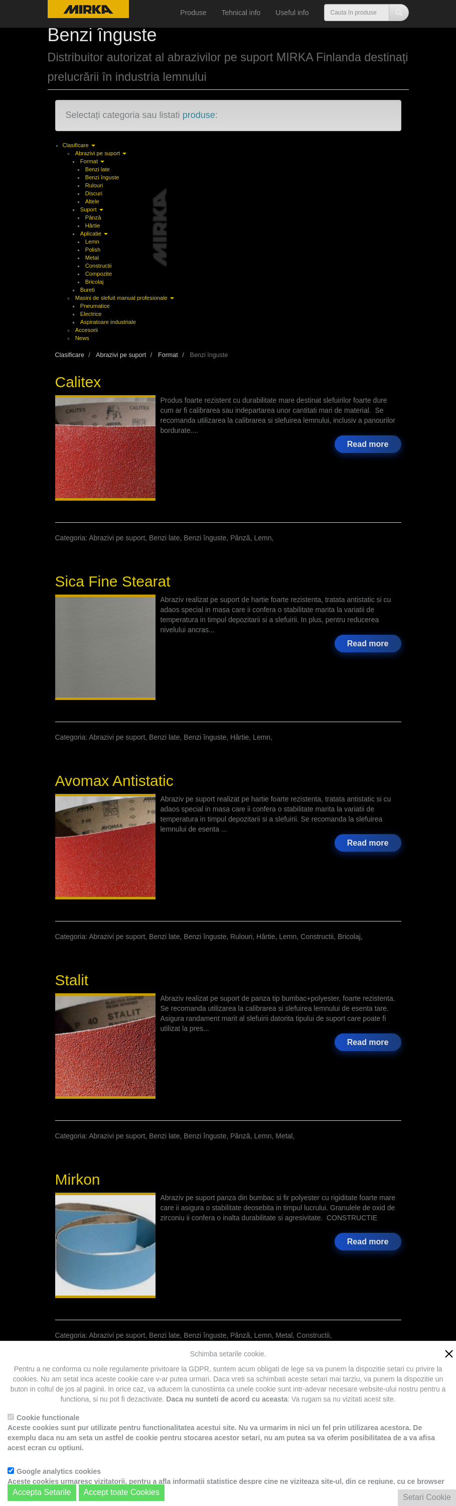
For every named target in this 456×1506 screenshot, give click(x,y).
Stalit (72, 980)
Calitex (78, 382)
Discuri (93, 193)
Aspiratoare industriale (108, 322)
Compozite (98, 274)
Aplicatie (94, 233)
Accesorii (86, 330)
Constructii (98, 266)
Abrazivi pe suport (101, 153)
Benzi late (97, 169)
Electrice (91, 314)
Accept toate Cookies (122, 1492)
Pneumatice (95, 306)
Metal (92, 258)
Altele (92, 201)
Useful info (292, 13)
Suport (91, 209)
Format (92, 161)
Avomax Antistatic (114, 780)
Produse (193, 13)
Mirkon (77, 1179)
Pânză (93, 217)
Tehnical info (241, 13)
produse (199, 115)
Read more (368, 444)
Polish (92, 250)
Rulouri (94, 185)
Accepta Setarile (42, 1492)
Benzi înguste (102, 177)
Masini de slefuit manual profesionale (124, 298)
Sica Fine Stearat (113, 581)
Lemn (92, 242)
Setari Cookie (427, 1497)
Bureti (87, 290)
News (82, 338)
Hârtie (92, 225)
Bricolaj (94, 282)
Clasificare (79, 145)
